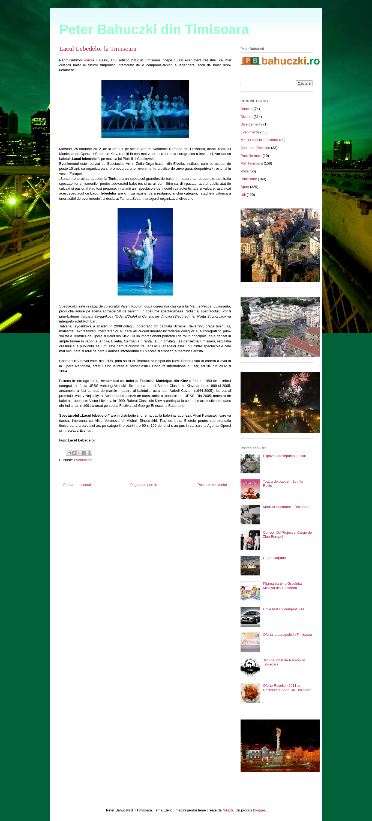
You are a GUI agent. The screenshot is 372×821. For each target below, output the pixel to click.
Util (243, 195)
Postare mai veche (212, 485)
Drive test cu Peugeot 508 (283, 609)
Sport (245, 187)
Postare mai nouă (77, 485)
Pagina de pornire (144, 485)
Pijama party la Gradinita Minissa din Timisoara (282, 585)
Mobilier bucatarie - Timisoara (286, 507)
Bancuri (247, 109)
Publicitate (249, 179)
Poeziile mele (251, 156)
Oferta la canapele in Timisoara (287, 634)
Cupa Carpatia (274, 558)
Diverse (247, 117)
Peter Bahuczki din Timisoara (154, 29)
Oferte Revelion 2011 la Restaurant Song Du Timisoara (287, 687)
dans (88, 60)
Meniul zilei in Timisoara (259, 140)
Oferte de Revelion (255, 148)
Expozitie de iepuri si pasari (284, 456)
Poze (245, 171)
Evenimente (83, 460)
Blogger (259, 810)
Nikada (228, 810)
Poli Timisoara (252, 163)
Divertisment (250, 124)
